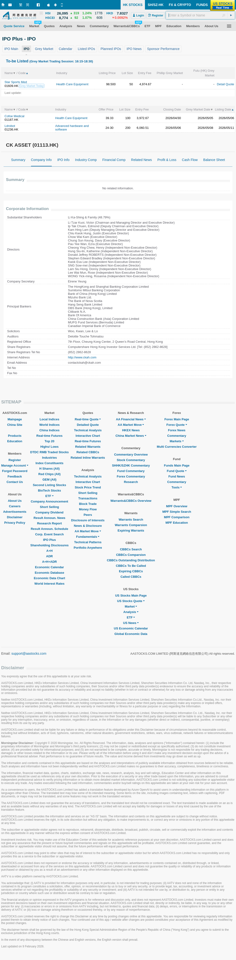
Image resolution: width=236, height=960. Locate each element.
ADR (49, 556)
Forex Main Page (176, 419)
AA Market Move (88, 531)
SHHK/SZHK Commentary (131, 465)
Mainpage (15, 419)
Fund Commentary (131, 471)
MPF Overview (176, 506)
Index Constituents (49, 463)
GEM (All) (49, 479)
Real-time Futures (49, 435)
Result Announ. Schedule (49, 529)
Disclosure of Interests (87, 520)
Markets (177, 441)
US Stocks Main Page (131, 595)
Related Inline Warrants (88, 457)
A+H (49, 551)
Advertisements (14, 511)
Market (131, 606)
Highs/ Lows (49, 446)
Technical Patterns (88, 542)
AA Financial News (131, 419)
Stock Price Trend (88, 487)
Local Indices (49, 419)
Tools (176, 487)
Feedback (15, 476)
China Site (14, 425)
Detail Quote (225, 84)
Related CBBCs (88, 452)
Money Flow (88, 509)
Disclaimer (15, 517)
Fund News (177, 476)
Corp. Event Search (49, 534)
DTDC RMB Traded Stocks (49, 452)
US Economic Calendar (131, 628)
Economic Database (49, 572)
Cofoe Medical (14, 116)
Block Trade (88, 504)
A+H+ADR (49, 561)
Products (14, 435)
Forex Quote (176, 425)
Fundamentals (87, 536)
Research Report (49, 523)
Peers (88, 515)
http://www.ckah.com (82, 357)
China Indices (49, 430)
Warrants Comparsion (131, 525)
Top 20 (49, 441)
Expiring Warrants (131, 530)
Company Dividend (50, 512)
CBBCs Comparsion (131, 555)
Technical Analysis (88, 430)
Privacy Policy (14, 522)
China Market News (130, 435)
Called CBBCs (130, 576)
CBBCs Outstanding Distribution (131, 560)
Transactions (87, 498)
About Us (15, 501)
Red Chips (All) (49, 474)
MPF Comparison (177, 517)
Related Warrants (87, 446)
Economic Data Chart (49, 578)
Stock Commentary (131, 460)
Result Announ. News (49, 518)
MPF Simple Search (176, 511)
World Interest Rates (49, 583)
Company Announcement (49, 501)
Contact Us (14, 482)
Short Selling (49, 507)
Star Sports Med (16, 82)
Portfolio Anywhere (88, 547)
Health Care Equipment (72, 84)
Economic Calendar (49, 567)
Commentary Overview (131, 454)
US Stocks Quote (130, 601)
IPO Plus (49, 540)
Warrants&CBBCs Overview (130, 501)
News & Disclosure (88, 526)
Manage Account (14, 465)
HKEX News (131, 430)
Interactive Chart (88, 435)
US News (131, 623)
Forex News (176, 430)
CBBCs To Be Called (131, 566)
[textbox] (200, 15)
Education (14, 441)
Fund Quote (177, 471)
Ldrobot (10, 126)
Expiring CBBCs (131, 571)
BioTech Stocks (49, 490)
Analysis (130, 612)
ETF (49, 496)
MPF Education (176, 522)
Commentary (176, 435)
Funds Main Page (177, 465)
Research (131, 482)
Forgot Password (14, 471)
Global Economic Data (130, 634)
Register (15, 460)
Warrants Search (131, 519)
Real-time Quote (88, 419)
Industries (49, 457)
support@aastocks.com (28, 653)
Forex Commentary (131, 476)
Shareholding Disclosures (49, 545)
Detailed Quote (88, 425)
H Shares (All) (49, 468)
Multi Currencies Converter (177, 446)
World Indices (49, 425)
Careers (15, 506)
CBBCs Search (131, 549)
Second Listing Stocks (49, 485)
